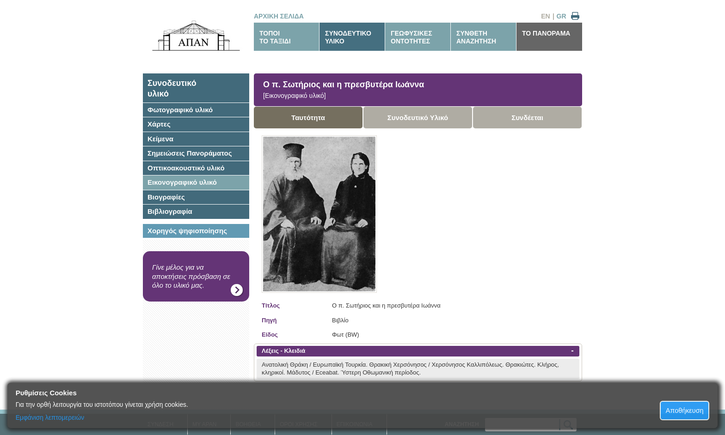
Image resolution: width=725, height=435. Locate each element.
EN (545, 16)
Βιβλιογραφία (169, 211)
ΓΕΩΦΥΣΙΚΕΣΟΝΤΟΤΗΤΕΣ (411, 37)
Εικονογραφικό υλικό (182, 182)
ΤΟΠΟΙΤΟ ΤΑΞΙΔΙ (275, 37)
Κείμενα (160, 139)
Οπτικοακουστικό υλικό (186, 168)
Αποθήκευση (685, 410)
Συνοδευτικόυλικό (172, 88)
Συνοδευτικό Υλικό (418, 117)
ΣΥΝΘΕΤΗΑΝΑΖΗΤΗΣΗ (476, 37)
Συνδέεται (527, 117)
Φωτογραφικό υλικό (180, 110)
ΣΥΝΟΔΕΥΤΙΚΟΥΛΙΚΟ (348, 37)
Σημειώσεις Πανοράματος (189, 153)
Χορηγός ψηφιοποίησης (187, 231)
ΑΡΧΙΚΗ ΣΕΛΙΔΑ (279, 16)
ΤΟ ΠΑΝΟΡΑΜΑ (546, 33)
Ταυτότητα (308, 117)
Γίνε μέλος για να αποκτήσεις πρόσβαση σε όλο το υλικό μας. (191, 276)
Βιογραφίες (166, 197)
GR (561, 16)
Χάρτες (159, 124)
